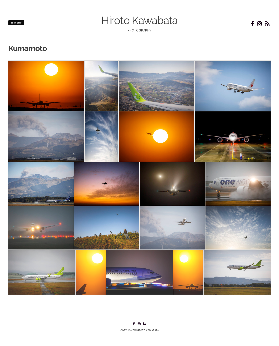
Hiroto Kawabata (139, 20)
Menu (16, 22)
